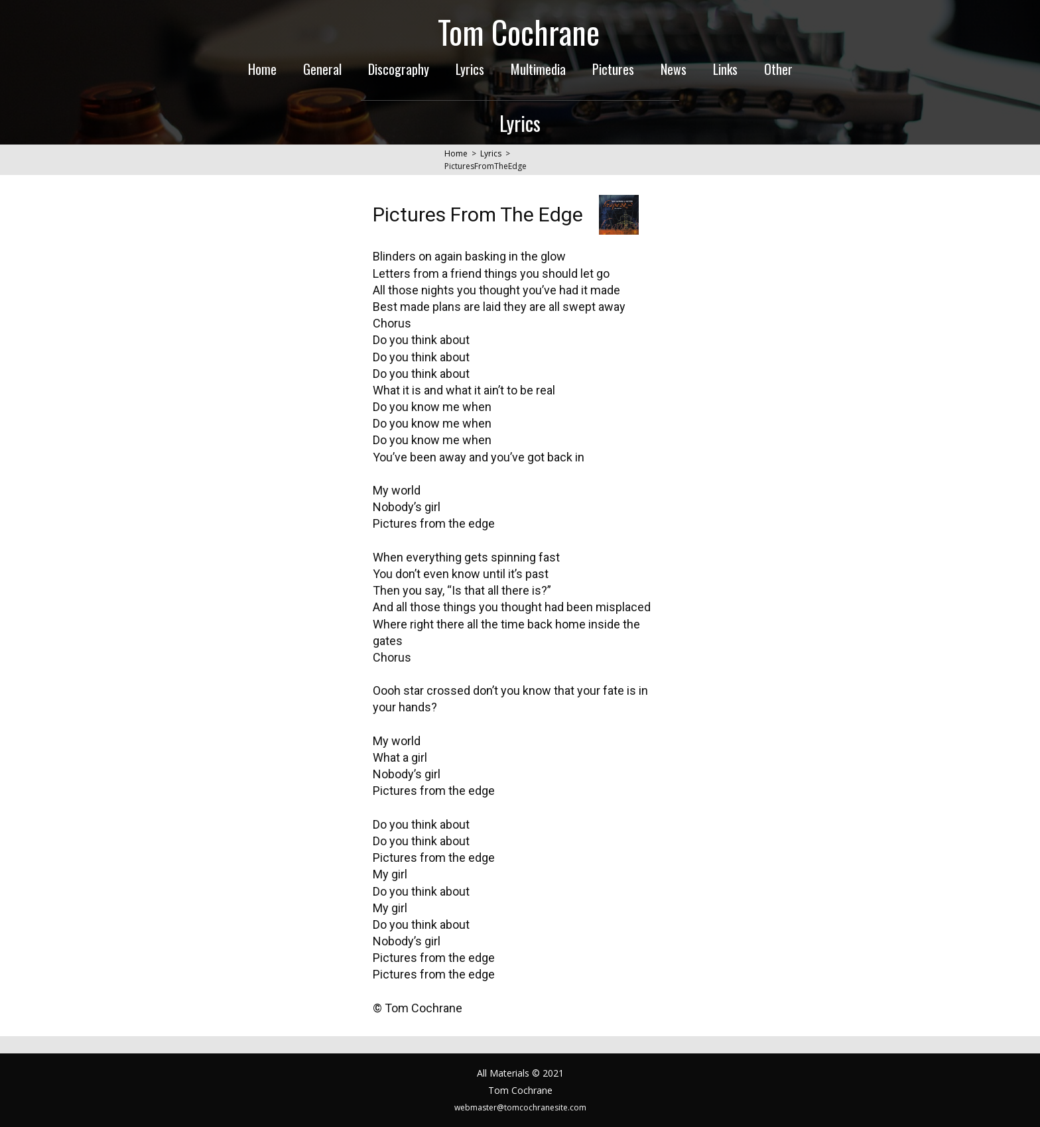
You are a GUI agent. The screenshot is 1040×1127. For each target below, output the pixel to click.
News (673, 69)
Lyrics (470, 69)
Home (262, 69)
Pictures (613, 69)
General (322, 69)
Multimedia (538, 69)
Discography (398, 69)
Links (725, 69)
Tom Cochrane (519, 31)
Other (778, 69)
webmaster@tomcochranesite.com (520, 1107)
